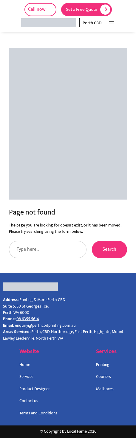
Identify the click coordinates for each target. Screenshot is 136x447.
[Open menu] (111, 22)
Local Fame (77, 431)
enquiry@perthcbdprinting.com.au (45, 325)
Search (109, 249)
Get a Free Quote (81, 9)
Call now (36, 9)
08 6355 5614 (27, 319)
